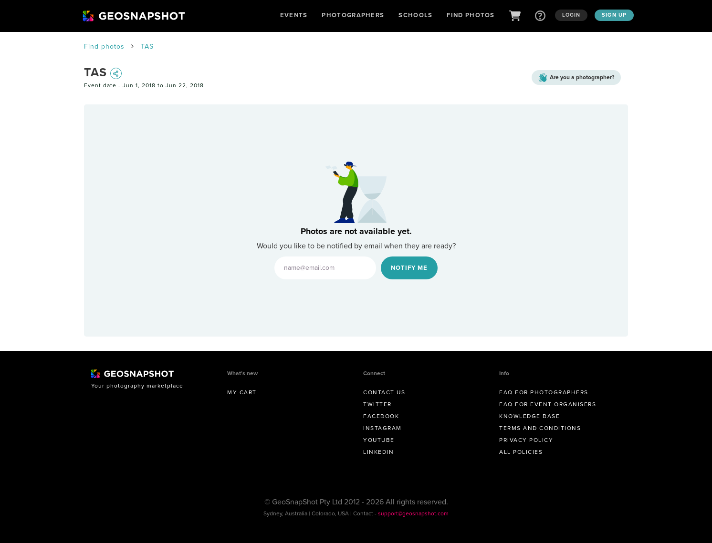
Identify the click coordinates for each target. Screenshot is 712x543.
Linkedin (378, 452)
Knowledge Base (529, 416)
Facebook (381, 416)
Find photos (104, 46)
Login (571, 15)
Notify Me (409, 267)
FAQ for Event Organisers (547, 404)
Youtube (379, 440)
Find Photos (470, 15)
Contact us (384, 392)
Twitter (377, 404)
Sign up (614, 15)
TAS (147, 46)
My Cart (242, 392)
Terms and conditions (540, 428)
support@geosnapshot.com (413, 513)
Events (294, 15)
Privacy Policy (526, 440)
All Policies (521, 452)
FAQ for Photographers (543, 392)
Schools (415, 15)
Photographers (353, 15)
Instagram (382, 428)
